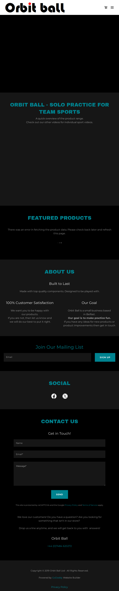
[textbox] (47, 357)
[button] (112, 7)
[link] (35, 7)
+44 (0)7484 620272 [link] (59, 546)
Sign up (105, 357)
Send (59, 494)
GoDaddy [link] (57, 577)
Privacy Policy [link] (71, 505)
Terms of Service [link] (89, 505)
